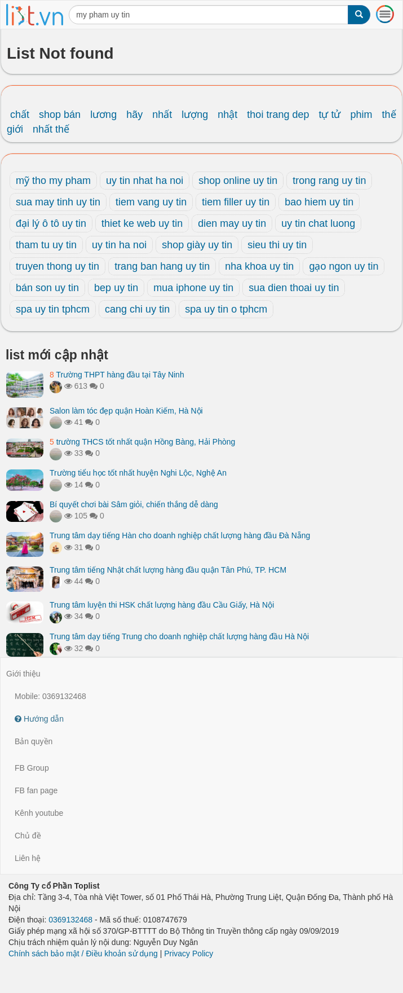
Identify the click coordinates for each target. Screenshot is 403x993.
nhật (227, 114)
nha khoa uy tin (259, 266)
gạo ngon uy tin (343, 266)
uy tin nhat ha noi (144, 180)
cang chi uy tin (137, 309)
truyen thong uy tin (57, 266)
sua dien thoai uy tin (294, 287)
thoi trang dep (278, 114)
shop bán (60, 114)
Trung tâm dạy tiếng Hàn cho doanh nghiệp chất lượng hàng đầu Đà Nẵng (180, 535)
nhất (162, 114)
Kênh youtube (39, 813)
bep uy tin (116, 287)
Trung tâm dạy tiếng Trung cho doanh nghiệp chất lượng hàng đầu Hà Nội (179, 636)
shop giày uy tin (197, 245)
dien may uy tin (232, 223)
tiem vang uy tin (151, 202)
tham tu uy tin (46, 245)
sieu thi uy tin (277, 245)
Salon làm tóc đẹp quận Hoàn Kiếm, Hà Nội (126, 410)
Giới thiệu (23, 673)
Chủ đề (28, 835)
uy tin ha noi (119, 245)
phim (362, 114)
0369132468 (70, 919)
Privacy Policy (188, 953)
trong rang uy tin (329, 180)
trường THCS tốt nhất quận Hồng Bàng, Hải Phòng (142, 441)
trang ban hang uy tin (162, 266)
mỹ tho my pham (53, 180)
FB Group (32, 767)
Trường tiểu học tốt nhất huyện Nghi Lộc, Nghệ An (138, 472)
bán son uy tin (47, 287)
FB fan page (36, 790)
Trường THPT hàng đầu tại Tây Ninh (117, 374)
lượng (194, 114)
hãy (134, 114)
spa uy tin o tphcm (226, 309)
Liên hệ (28, 858)
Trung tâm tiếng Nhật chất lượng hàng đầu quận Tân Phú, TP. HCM (168, 569)
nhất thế (51, 129)
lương (103, 114)
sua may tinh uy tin (58, 202)
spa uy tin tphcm (53, 309)
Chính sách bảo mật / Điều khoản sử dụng (83, 953)
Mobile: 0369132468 (50, 696)
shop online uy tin (237, 180)
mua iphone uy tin (193, 287)
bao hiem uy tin (319, 202)
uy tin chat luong (318, 223)
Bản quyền (33, 741)
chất (19, 114)
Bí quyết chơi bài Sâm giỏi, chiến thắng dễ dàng (134, 504)
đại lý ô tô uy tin (51, 223)
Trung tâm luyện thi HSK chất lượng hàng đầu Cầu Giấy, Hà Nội (162, 604)
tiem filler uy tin (235, 202)
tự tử (329, 114)
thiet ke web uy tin (142, 223)
